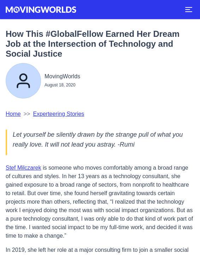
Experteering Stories (58, 114)
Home (13, 114)
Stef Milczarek (23, 168)
